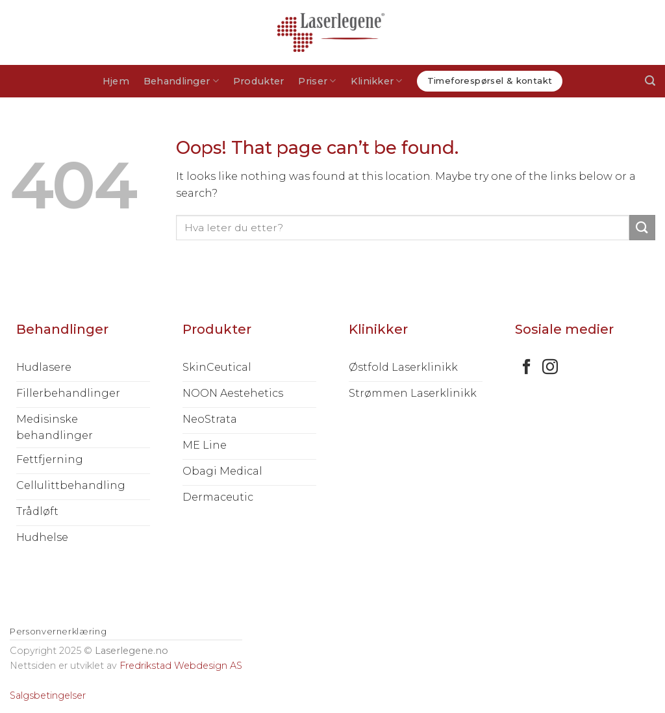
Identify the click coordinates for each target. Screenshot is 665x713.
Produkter (258, 81)
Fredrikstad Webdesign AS (180, 665)
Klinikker (377, 81)
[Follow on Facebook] (526, 368)
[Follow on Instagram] (550, 368)
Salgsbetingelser (48, 695)
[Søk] (650, 81)
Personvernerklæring (58, 631)
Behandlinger (181, 81)
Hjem (116, 81)
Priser (317, 81)
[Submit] (642, 227)
